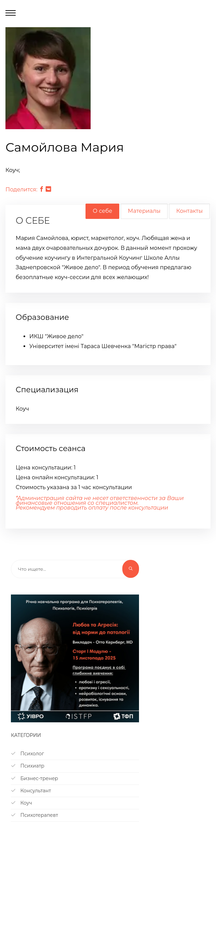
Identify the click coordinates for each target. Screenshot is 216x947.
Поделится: (21, 189)
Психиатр (27, 766)
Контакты (189, 211)
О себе (102, 211)
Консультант (31, 791)
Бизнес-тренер (34, 778)
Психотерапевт (34, 815)
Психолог (27, 754)
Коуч (21, 803)
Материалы (144, 211)
